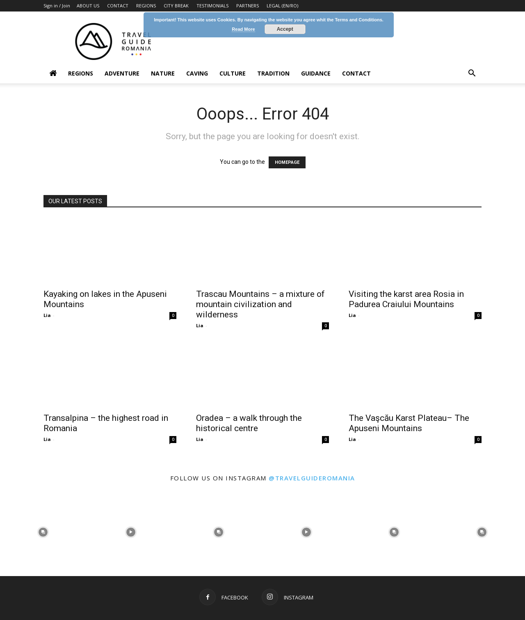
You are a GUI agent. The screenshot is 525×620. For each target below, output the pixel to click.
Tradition (273, 73)
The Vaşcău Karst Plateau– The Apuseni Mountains (409, 423)
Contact (356, 73)
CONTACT (117, 5)
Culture (232, 73)
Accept (285, 29)
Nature (163, 73)
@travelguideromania (312, 478)
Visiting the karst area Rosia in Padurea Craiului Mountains (406, 299)
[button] (472, 74)
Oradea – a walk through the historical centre (249, 423)
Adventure (122, 73)
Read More (243, 29)
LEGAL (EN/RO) (282, 5)
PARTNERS (247, 5)
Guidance (316, 73)
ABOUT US (88, 5)
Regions (80, 73)
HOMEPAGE (287, 162)
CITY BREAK (176, 5)
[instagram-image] (43, 531)
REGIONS (146, 5)
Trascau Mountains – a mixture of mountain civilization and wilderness (260, 304)
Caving (197, 73)
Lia (47, 315)
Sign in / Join (56, 5)
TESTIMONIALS (212, 5)
